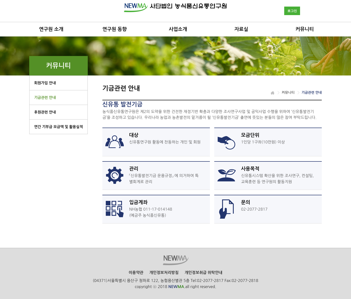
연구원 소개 (51, 29)
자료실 (241, 29)
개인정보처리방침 (163, 272)
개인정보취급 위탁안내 (203, 272)
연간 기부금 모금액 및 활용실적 (58, 127)
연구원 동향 (114, 29)
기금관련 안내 (45, 97)
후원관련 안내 (45, 112)
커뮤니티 (304, 29)
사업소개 (178, 29)
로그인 (292, 11)
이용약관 (136, 272)
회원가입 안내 (45, 83)
